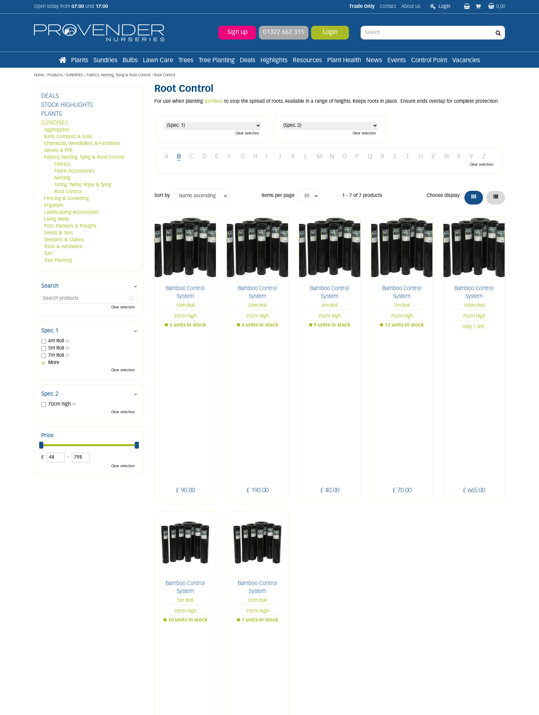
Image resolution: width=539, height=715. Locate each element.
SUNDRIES (54, 123)
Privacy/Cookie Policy (309, 708)
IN (432, 565)
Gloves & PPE (58, 150)
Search (49, 286)
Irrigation (53, 205)
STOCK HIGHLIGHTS (67, 105)
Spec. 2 (49, 394)
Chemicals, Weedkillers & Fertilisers (82, 143)
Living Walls (56, 219)
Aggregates (56, 130)
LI (401, 565)
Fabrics (62, 164)
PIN (448, 565)
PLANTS (51, 114)
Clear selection (247, 133)
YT (464, 565)
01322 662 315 (283, 32)
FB (416, 565)
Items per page (278, 195)
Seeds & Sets (58, 233)
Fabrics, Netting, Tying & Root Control (84, 157)
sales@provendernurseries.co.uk (69, 643)
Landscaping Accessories (71, 212)
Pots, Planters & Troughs (70, 226)
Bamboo (214, 101)
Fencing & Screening (66, 198)
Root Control (67, 192)
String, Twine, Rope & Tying (82, 185)
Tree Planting (58, 260)
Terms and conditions (177, 619)
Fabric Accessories (74, 171)
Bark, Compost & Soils (68, 137)
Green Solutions (271, 708)
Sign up (237, 32)
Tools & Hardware (63, 247)
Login (330, 32)
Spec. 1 (49, 331)
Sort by (162, 195)
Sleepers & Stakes (64, 240)
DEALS (50, 96)
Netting (62, 178)
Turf (48, 253)
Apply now (172, 634)
